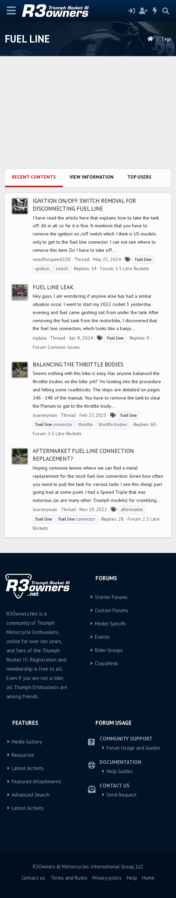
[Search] (165, 11)
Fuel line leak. (53, 287)
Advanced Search (30, 794)
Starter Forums (111, 597)
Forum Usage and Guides (133, 748)
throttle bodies (113, 424)
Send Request (121, 794)
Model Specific (111, 623)
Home (148, 878)
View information (92, 177)
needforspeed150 (52, 259)
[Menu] (11, 10)
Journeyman (45, 415)
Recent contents (34, 177)
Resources (23, 755)
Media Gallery (27, 741)
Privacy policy (106, 878)
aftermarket (132, 509)
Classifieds (106, 663)
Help (132, 878)
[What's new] (155, 11)
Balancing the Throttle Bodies (78, 364)
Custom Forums (111, 610)
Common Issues (64, 347)
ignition (42, 269)
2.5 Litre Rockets (132, 268)
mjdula (39, 338)
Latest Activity (28, 768)
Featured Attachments (36, 781)
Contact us (33, 878)
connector (53, 424)
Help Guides (119, 771)
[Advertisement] (88, 117)
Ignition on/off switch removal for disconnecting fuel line (84, 204)
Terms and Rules (68, 878)
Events (102, 637)
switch (62, 269)
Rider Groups (109, 650)
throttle (85, 424)
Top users (139, 177)
